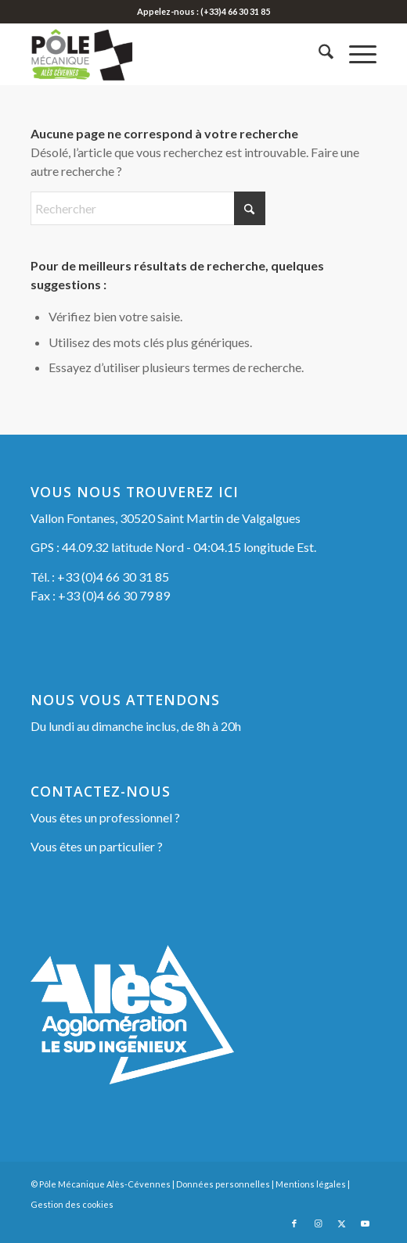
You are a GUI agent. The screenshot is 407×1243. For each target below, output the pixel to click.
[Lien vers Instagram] (318, 1223)
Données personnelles (223, 1184)
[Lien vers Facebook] (294, 1223)
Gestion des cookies (72, 1204)
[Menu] (354, 54)
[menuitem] (318, 54)
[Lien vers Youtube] (364, 1223)
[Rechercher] (318, 54)
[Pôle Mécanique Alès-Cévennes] (169, 54)
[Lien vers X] (341, 1223)
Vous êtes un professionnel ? (105, 817)
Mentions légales (311, 1184)
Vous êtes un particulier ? (97, 846)
